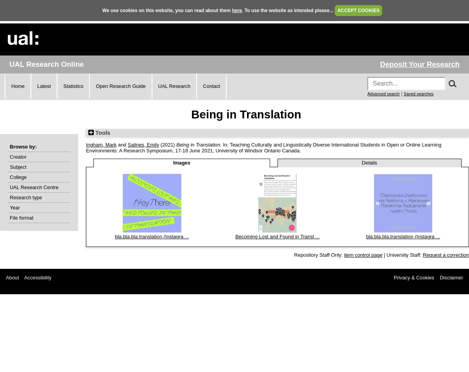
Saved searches (418, 93)
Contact (211, 86)
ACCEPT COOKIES (358, 10)
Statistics (73, 86)
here (237, 10)
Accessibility (38, 278)
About (12, 278)
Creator (18, 157)
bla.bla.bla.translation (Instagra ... (152, 237)
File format (21, 218)
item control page (363, 255)
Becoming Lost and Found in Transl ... (277, 237)
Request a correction (446, 255)
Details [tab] (369, 163)
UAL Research (174, 86)
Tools (99, 133)
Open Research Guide (120, 86)
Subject (18, 167)
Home (18, 86)
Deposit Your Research (420, 64)
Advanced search (383, 93)
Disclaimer (451, 278)
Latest (44, 86)
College (18, 177)
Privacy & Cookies (414, 278)
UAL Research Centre (34, 187)
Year (15, 208)
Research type (26, 197)
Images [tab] (181, 163)
